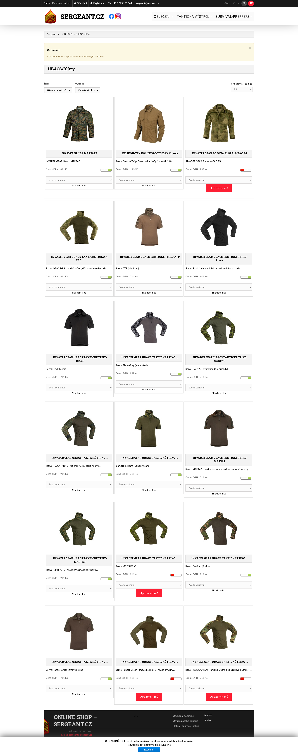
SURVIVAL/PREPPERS (234, 16)
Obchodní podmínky (209, 716)
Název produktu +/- (56, 91)
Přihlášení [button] (80, 3)
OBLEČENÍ (163, 16)
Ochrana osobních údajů (211, 721)
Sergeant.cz (53, 34)
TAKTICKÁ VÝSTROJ (194, 16)
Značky (207, 713)
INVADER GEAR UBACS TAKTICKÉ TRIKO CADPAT (220, 359)
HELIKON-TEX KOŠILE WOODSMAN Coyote (150, 153)
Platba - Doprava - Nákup (57, 3)
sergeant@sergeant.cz (147, 3)
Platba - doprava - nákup (212, 726)
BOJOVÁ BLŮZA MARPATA (79, 153)
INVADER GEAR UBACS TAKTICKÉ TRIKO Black (220, 258)
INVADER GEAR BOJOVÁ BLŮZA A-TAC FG (219, 153)
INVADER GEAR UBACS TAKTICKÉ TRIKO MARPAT (220, 459)
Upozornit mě (219, 188)
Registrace (97, 3)
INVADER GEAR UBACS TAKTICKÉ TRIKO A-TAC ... (80, 258)
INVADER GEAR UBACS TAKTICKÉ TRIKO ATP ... (150, 258)
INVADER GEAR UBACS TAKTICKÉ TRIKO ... (149, 357)
